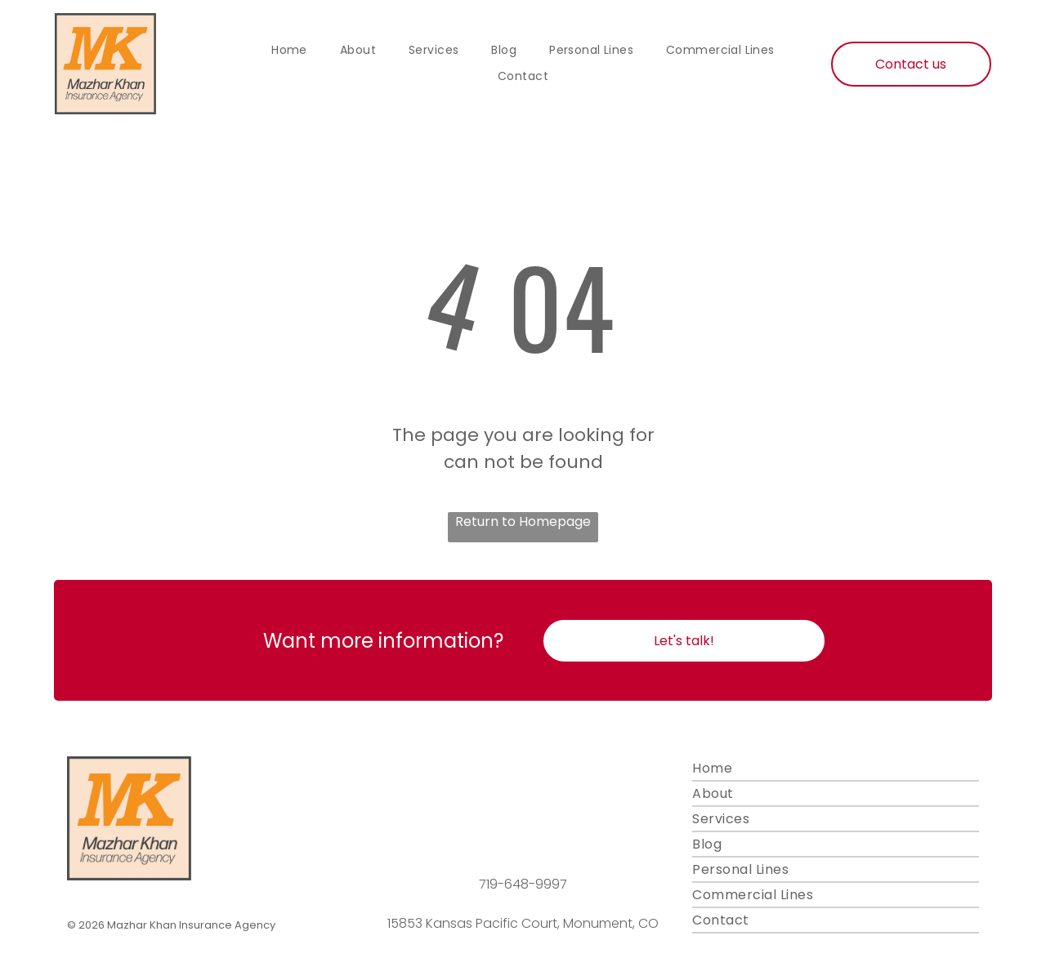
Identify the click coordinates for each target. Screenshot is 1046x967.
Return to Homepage (523, 521)
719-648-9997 (523, 884)
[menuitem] (289, 51)
